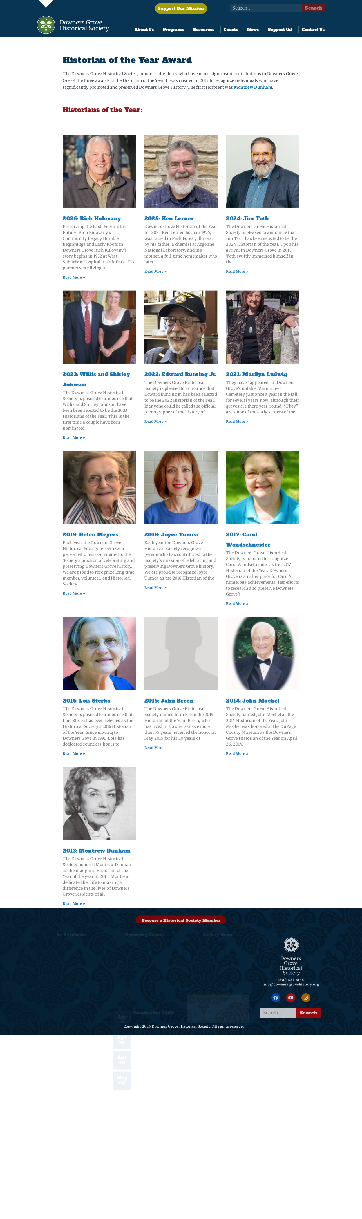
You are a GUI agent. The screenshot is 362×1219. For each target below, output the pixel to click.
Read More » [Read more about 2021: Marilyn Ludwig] (237, 546)
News (254, 29)
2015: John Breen (169, 825)
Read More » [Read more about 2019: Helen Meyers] (74, 718)
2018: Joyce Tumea (171, 659)
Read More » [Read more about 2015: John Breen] (155, 872)
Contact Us (313, 29)
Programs (175, 29)
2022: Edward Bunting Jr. (180, 498)
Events (232, 29)
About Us (146, 29)
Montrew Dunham (253, 88)
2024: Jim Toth (247, 342)
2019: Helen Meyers (90, 659)
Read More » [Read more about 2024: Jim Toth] (237, 396)
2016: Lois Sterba (87, 825)
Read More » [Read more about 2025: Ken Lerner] (155, 396)
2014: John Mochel (253, 825)
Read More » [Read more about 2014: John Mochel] (237, 878)
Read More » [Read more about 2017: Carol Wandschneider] (237, 728)
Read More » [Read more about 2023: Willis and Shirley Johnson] (74, 562)
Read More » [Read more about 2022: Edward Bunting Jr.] (155, 546)
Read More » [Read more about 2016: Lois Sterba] (74, 878)
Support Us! (281, 29)
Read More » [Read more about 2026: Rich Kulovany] (74, 402)
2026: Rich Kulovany (92, 342)
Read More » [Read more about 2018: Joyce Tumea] (155, 712)
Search (313, 8)
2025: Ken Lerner (169, 342)
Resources (205, 29)
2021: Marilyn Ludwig (256, 498)
